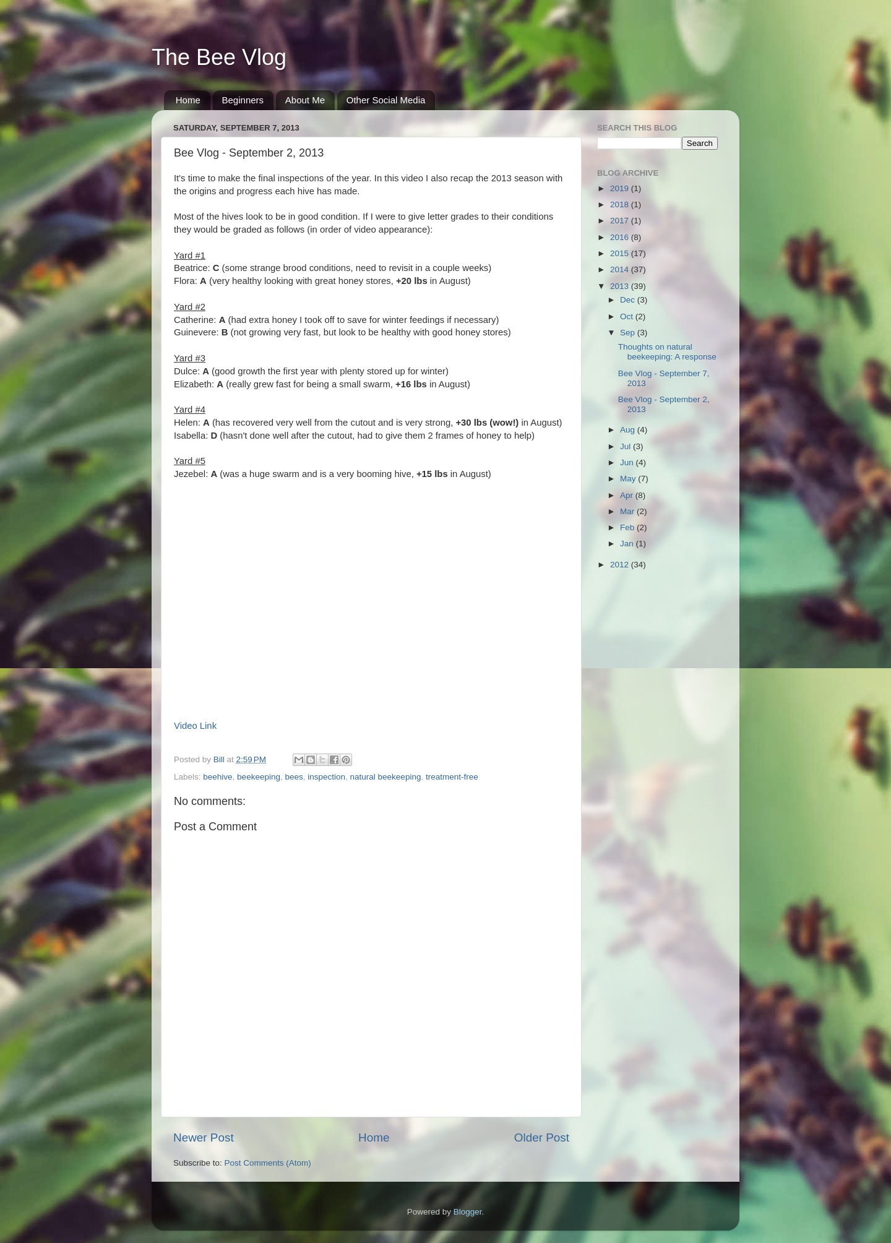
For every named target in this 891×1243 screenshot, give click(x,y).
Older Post (541, 1137)
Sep (628, 332)
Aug (628, 429)
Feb (628, 527)
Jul (626, 446)
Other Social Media (386, 100)
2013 (620, 286)
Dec (628, 299)
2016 (620, 237)
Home (188, 100)
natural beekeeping (385, 776)
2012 (620, 564)
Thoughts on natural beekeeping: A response (667, 351)
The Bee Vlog (219, 57)
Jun (628, 462)
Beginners (243, 100)
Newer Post (203, 1137)
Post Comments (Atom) (268, 1163)
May (629, 478)
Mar (628, 511)
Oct (627, 316)
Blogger (468, 1211)
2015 (620, 253)
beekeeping (258, 776)
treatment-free (452, 776)
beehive (217, 776)
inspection (326, 776)
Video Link (195, 726)
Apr (627, 495)
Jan (628, 543)
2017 (620, 220)
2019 (620, 188)
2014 (620, 269)
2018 (620, 204)
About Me (305, 100)
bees (294, 776)
